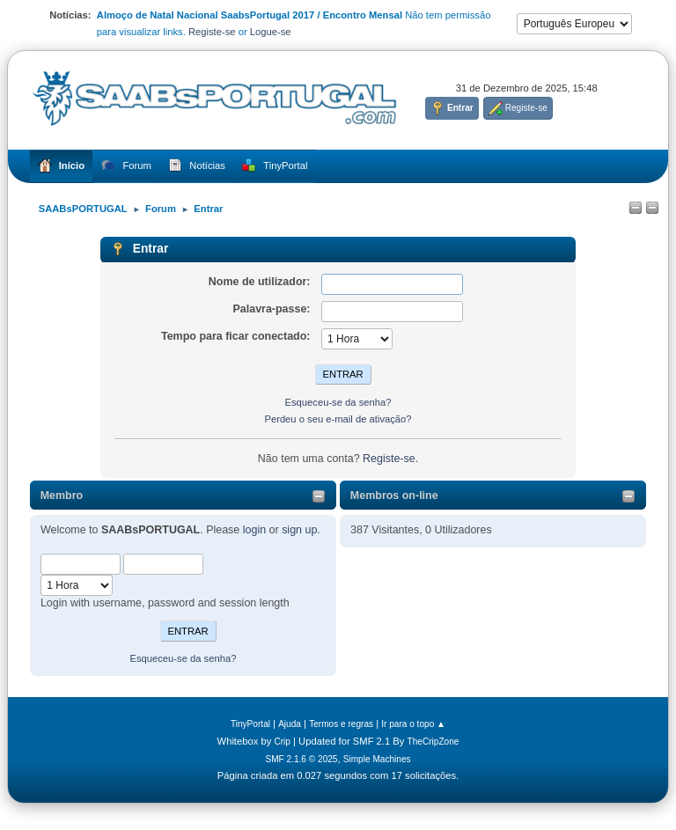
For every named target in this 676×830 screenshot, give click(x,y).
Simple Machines (377, 759)
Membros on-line (394, 495)
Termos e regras (341, 724)
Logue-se (270, 31)
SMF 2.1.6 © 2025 (301, 759)
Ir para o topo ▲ (413, 724)
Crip (282, 741)
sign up (299, 530)
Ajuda (289, 724)
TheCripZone (433, 741)
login (254, 530)
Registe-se (212, 31)
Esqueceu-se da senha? (182, 658)
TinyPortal (250, 724)
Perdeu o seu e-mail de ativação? (337, 419)
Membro (62, 495)
